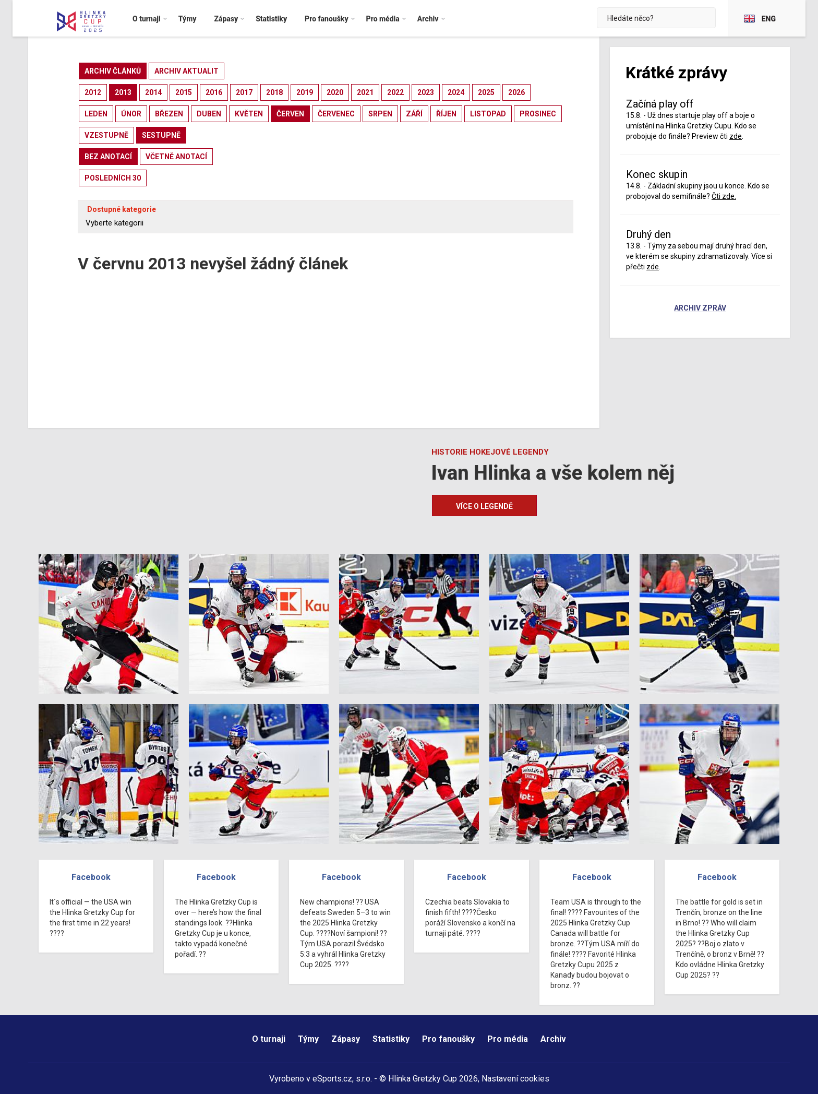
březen (169, 114)
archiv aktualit (186, 71)
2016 (214, 92)
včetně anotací (176, 156)
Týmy (308, 1039)
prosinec (538, 114)
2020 (335, 92)
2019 (304, 92)
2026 (516, 92)
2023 (425, 92)
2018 (274, 92)
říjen (446, 114)
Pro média (507, 1039)
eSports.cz (332, 1079)
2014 (153, 92)
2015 (183, 92)
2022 (395, 92)
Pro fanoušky (448, 1039)
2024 (456, 92)
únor (131, 114)
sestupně (161, 135)
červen (290, 114)
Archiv (553, 1039)
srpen (380, 114)
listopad (488, 114)
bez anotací (108, 156)
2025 (486, 92)
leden (96, 114)
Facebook (91, 877)
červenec (336, 114)
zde (735, 136)
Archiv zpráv (700, 308)
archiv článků (113, 71)
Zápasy (345, 1039)
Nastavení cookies (515, 1079)
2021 (365, 92)
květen (249, 114)
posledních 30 (113, 178)
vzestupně (106, 135)
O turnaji (268, 1039)
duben (209, 114)
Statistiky (391, 1039)
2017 (244, 92)
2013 (123, 92)
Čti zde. (724, 196)
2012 (93, 92)
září (414, 114)
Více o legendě (484, 506)
